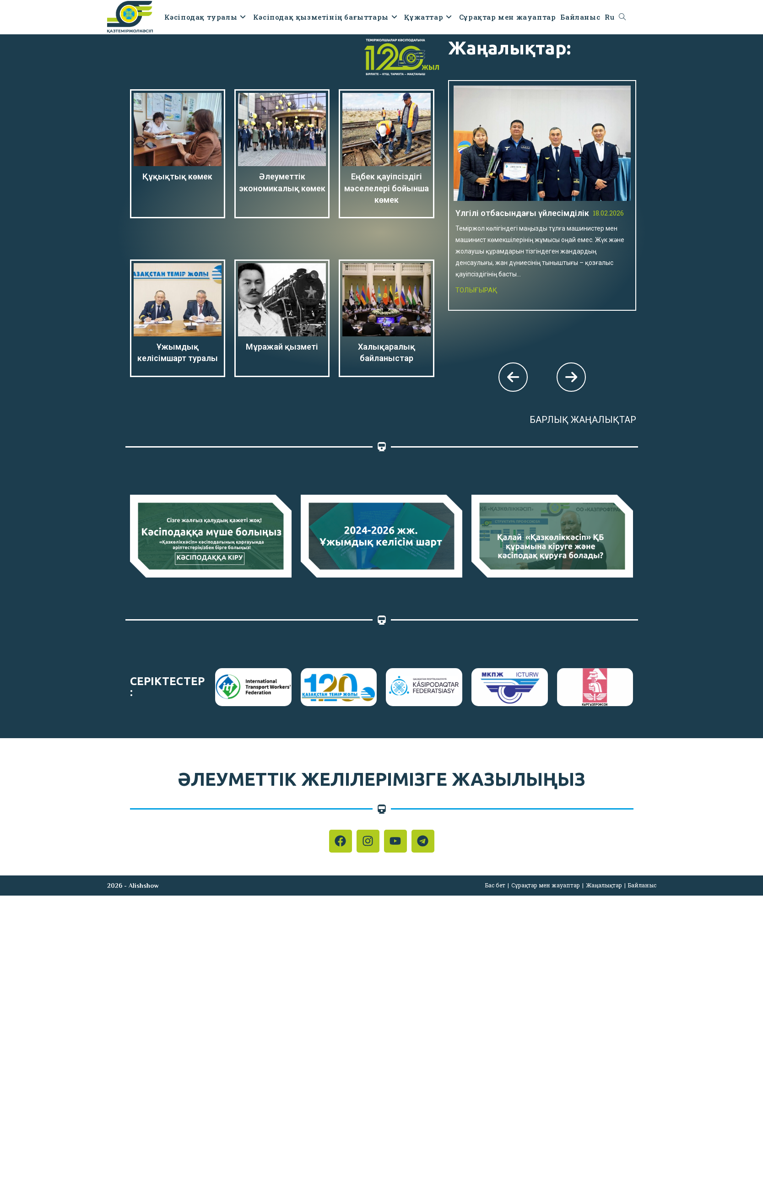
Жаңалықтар (604, 885)
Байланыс (642, 885)
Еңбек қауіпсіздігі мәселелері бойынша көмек (386, 188)
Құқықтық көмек (177, 176)
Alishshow (144, 885)
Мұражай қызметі (282, 346)
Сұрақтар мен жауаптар (545, 885)
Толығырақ (476, 290)
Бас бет (495, 885)
